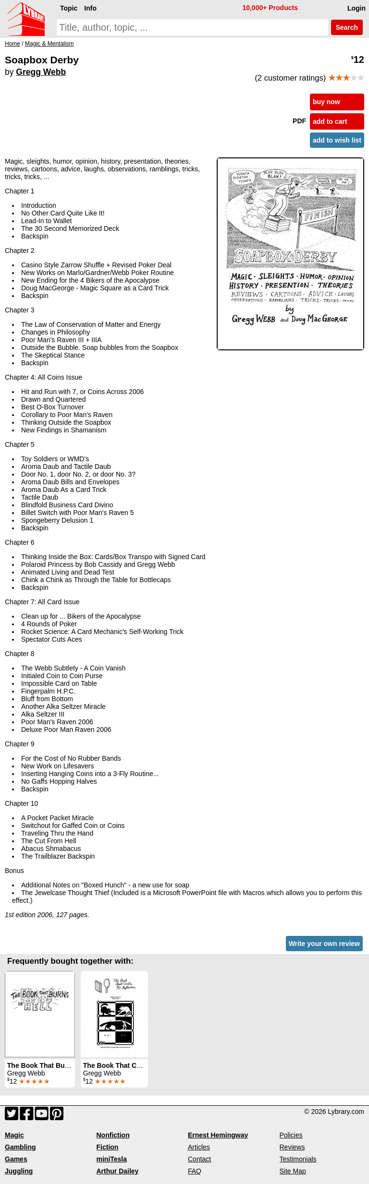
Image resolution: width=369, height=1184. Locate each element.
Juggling (19, 1171)
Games (16, 1159)
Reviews (292, 1147)
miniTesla (112, 1159)
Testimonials (298, 1159)
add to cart (330, 121)
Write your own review (324, 943)
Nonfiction (113, 1135)
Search (347, 27)
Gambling (20, 1147)
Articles (199, 1147)
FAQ (194, 1171)
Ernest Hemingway (218, 1135)
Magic (14, 1135)
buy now (326, 102)
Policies (291, 1135)
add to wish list (337, 140)
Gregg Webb (41, 72)
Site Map (293, 1171)
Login (356, 8)
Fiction (108, 1147)
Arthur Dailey (118, 1171)
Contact (199, 1159)
